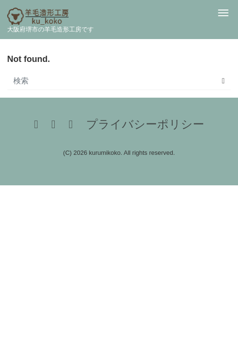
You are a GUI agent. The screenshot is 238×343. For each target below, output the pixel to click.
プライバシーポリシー (145, 124)
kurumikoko (104, 152)
